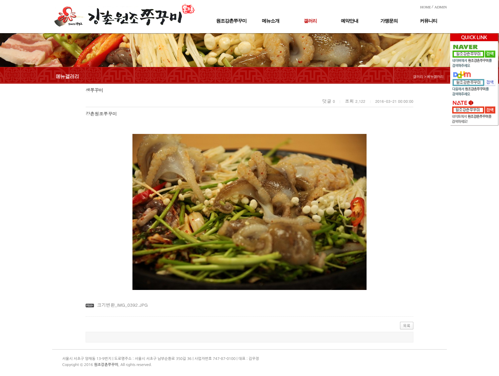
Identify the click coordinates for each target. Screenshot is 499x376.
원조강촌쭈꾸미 (231, 20)
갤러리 (310, 20)
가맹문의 (389, 20)
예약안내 (349, 20)
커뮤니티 (428, 20)
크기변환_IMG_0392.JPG (122, 305)
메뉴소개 (270, 20)
